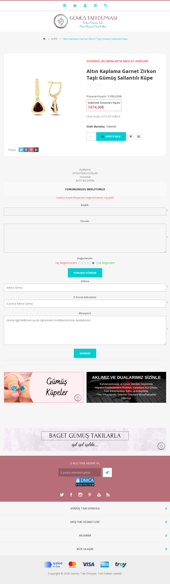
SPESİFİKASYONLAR (85, 173)
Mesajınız (85, 313)
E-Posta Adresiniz (85, 297)
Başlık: (85, 205)
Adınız (85, 281)
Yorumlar (85, 177)
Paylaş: (12, 149)
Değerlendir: (85, 258)
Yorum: (85, 221)
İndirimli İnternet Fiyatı (104, 103)
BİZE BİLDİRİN (85, 180)
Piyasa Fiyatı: (97, 96)
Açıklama (85, 169)
